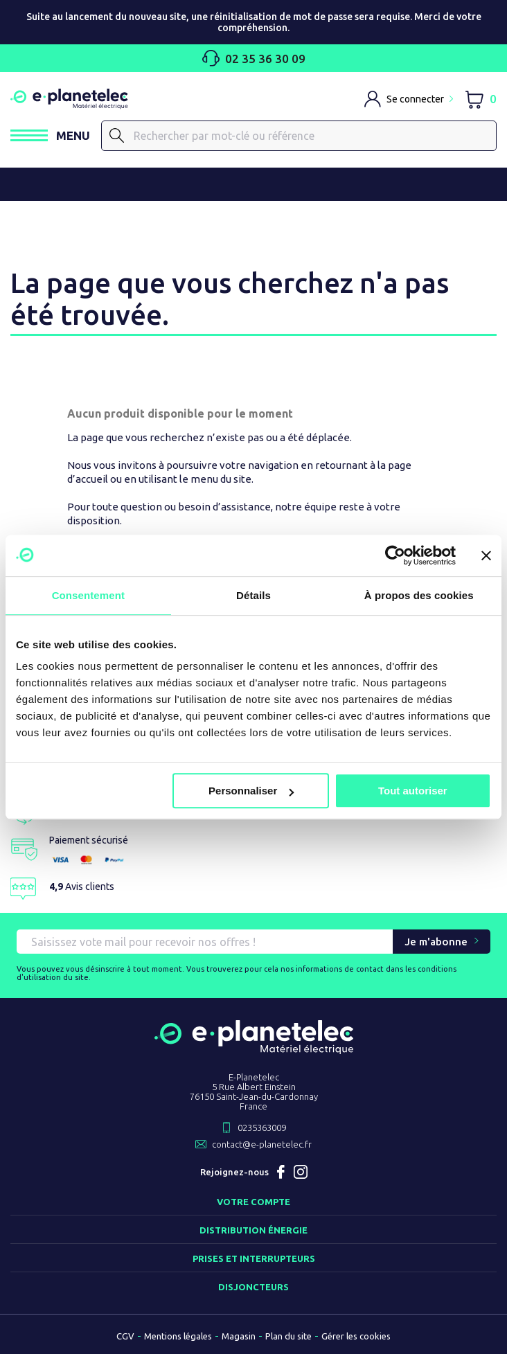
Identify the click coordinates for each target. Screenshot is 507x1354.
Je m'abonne (436, 941)
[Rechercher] (299, 136)
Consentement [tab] (88, 595)
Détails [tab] (253, 595)
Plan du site (288, 1336)
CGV (125, 1336)
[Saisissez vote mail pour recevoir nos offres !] (205, 941)
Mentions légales (178, 1336)
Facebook (281, 1172)
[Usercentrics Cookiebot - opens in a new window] (395, 555)
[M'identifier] (408, 99)
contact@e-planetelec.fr (262, 1144)
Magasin (239, 1336)
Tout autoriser (412, 790)
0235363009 (262, 1127)
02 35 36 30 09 (253, 58)
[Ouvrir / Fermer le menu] (50, 135)
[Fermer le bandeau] (486, 555)
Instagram (301, 1172)
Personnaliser (251, 790)
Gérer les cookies (356, 1336)
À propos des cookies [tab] (419, 595)
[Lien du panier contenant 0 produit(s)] (480, 99)
